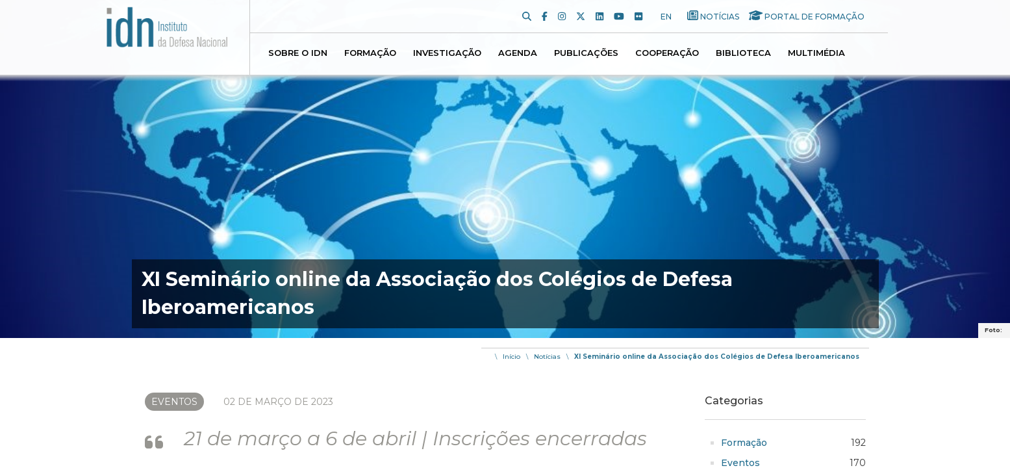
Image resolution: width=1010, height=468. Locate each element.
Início (511, 356)
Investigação (447, 52)
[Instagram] (567, 16)
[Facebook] (550, 16)
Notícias (719, 16)
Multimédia (816, 52)
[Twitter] (586, 16)
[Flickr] (644, 16)
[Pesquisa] (532, 16)
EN (666, 16)
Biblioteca (743, 52)
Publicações (586, 52)
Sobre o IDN (297, 52)
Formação (370, 52)
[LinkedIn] (605, 16)
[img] (505, 169)
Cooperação (667, 52)
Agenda (517, 52)
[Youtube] (624, 16)
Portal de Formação (814, 16)
